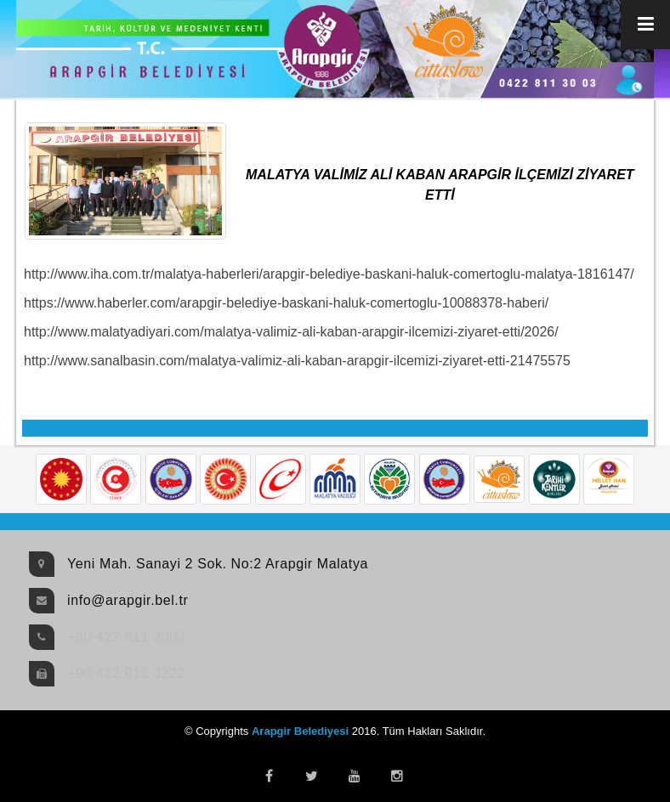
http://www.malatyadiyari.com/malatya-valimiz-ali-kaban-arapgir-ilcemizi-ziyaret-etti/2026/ (291, 332)
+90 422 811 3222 (126, 673)
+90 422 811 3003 (126, 637)
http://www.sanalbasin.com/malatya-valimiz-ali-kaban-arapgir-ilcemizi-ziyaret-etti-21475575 (297, 360)
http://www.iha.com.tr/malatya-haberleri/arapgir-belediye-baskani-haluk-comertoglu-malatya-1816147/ (329, 274)
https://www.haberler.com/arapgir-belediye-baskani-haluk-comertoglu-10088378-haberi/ (286, 303)
